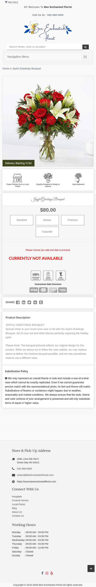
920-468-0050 (55, 15)
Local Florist (18, 504)
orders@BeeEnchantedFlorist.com (35, 475)
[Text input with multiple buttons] (44, 47)
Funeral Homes (20, 500)
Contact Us (18, 515)
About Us (17, 512)
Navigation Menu (18, 56)
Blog (14, 508)
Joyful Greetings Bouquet (26, 68)
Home (5, 68)
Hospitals (17, 496)
